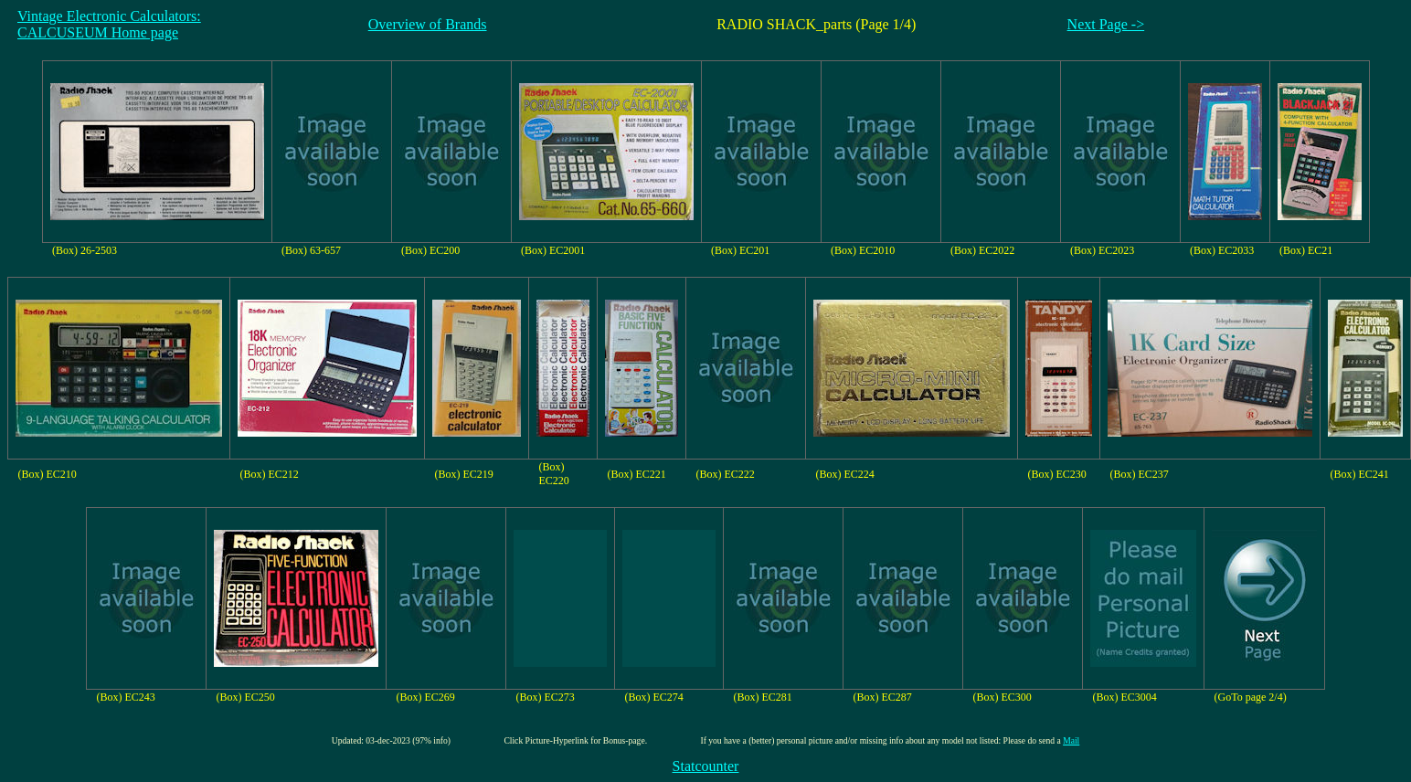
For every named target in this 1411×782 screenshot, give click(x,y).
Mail (1071, 740)
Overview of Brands (427, 24)
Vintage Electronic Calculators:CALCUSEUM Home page (109, 24)
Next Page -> (1106, 24)
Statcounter (706, 766)
